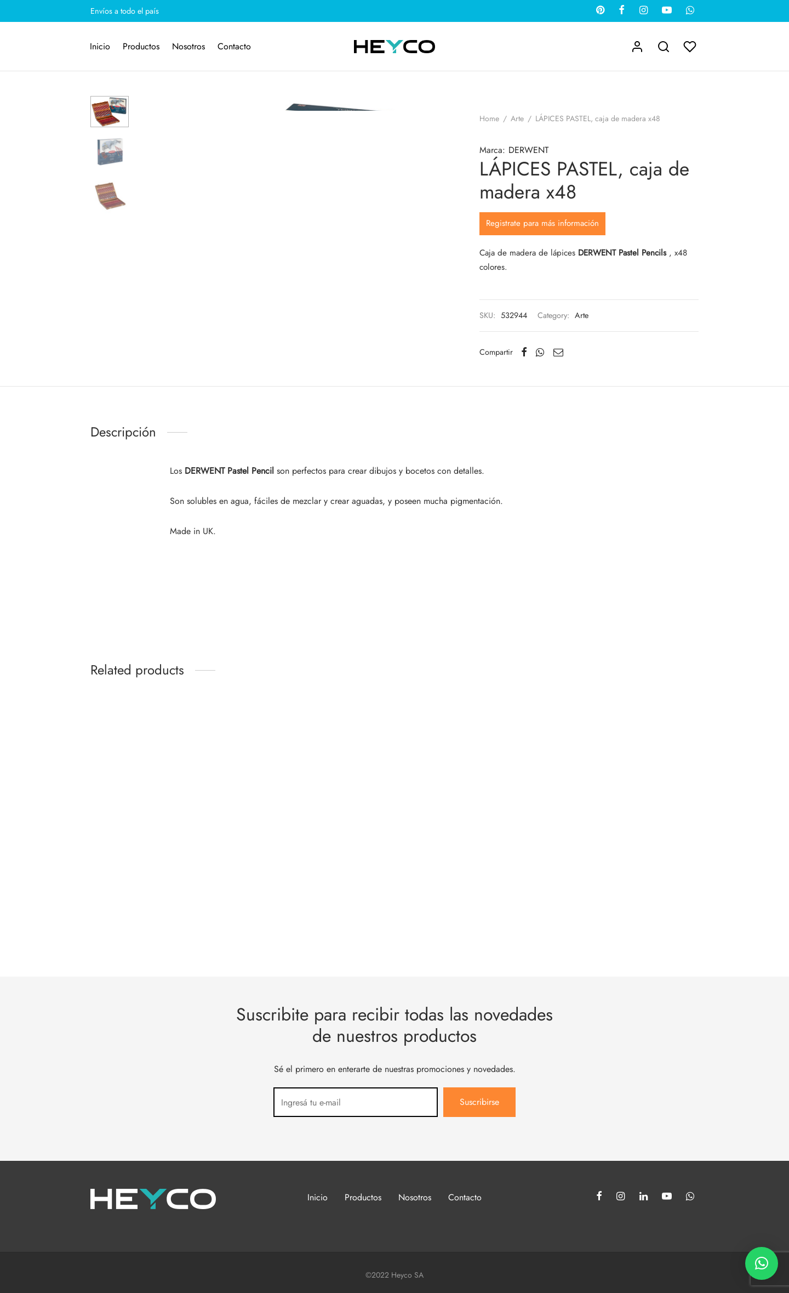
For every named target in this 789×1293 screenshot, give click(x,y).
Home (489, 118)
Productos (141, 46)
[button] (761, 1263)
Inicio (100, 46)
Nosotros (188, 46)
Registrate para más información (542, 223)
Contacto (234, 46)
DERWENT (528, 150)
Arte (517, 118)
